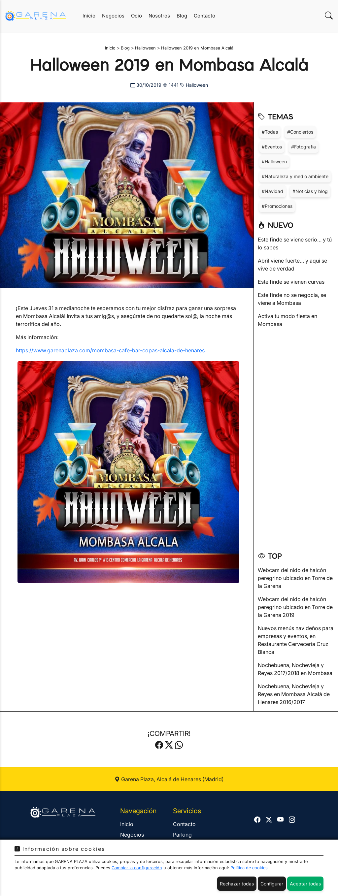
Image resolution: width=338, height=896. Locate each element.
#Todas (270, 132)
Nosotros (159, 16)
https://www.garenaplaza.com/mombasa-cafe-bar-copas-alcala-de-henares (110, 350)
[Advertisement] (296, 437)
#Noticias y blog (310, 191)
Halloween (194, 85)
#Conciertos (300, 132)
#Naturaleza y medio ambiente (295, 176)
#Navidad (272, 191)
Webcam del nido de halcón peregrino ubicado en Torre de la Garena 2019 (295, 607)
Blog (182, 16)
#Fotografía (303, 146)
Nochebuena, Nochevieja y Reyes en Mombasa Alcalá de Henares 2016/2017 (294, 694)
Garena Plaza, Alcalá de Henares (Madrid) (169, 779)
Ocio (136, 16)
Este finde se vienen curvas (291, 281)
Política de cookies (249, 867)
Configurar (271, 883)
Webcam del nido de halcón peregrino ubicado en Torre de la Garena (295, 578)
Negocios (113, 16)
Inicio (89, 16)
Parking (182, 834)
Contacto (204, 16)
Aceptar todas (305, 883)
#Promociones (277, 206)
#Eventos (272, 146)
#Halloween (274, 161)
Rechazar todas (237, 883)
